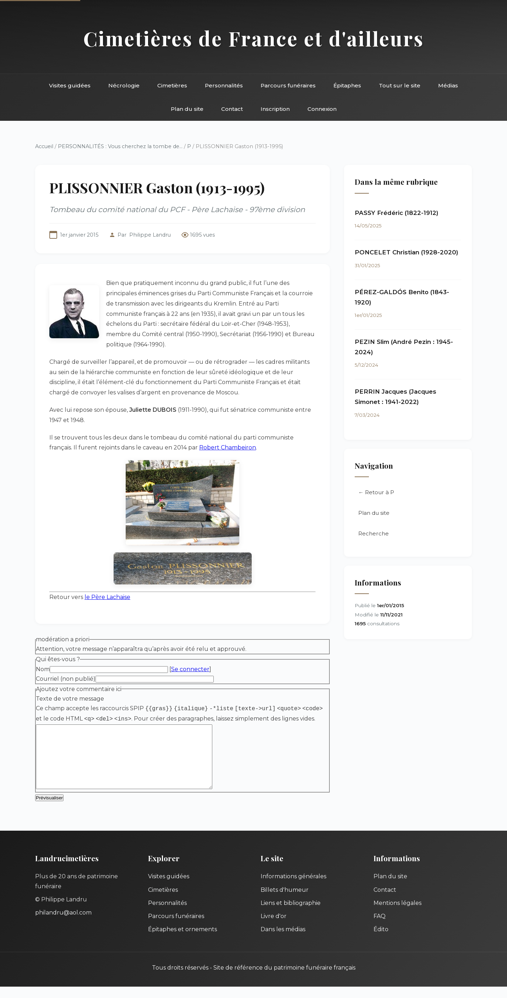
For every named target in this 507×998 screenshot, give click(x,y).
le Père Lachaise (107, 597)
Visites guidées (70, 85)
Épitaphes (347, 85)
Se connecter (190, 669)
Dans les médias (283, 940)
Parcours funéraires (288, 85)
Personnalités (224, 85)
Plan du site (187, 109)
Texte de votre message (70, 698)
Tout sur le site (399, 85)
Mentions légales (397, 914)
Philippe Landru (150, 235)
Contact (232, 109)
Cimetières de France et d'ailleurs (253, 38)
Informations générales (293, 887)
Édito (381, 940)
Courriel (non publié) (66, 678)
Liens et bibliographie (291, 914)
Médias (448, 85)
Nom (43, 669)
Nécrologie (124, 85)
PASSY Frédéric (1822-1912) (396, 212)
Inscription (275, 109)
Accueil (44, 146)
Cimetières (172, 85)
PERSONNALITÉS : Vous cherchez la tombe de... (120, 146)
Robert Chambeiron (227, 447)
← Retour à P (376, 492)
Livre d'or (274, 927)
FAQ (380, 927)
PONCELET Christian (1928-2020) (406, 252)
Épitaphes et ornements (182, 940)
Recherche (373, 533)
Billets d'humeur (285, 901)
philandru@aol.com (63, 924)
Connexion (322, 109)
